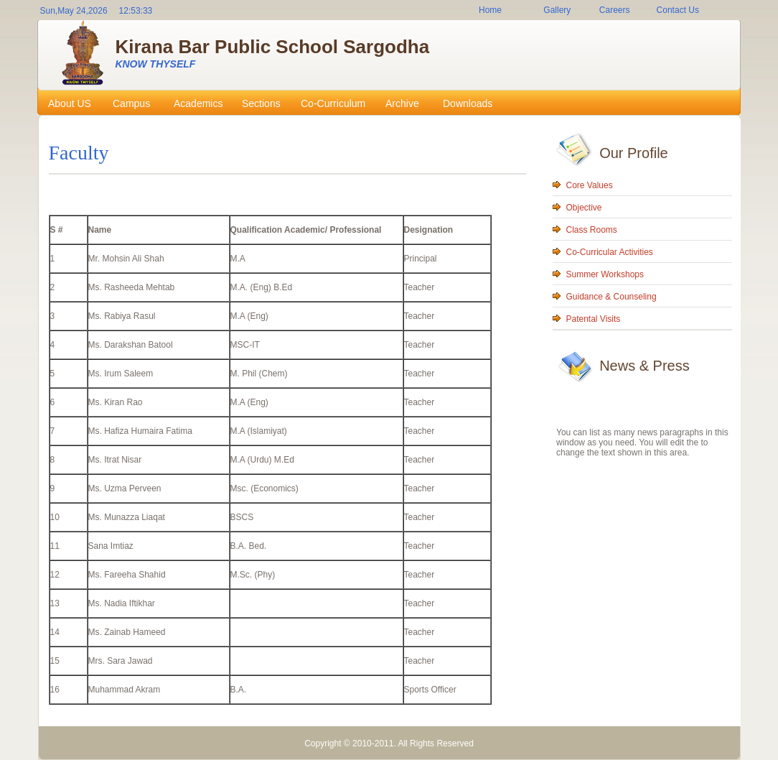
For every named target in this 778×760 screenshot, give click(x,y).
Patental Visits (593, 319)
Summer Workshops (605, 274)
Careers (614, 10)
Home (490, 10)
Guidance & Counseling (611, 297)
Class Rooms (591, 230)
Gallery (557, 10)
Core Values (589, 185)
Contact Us (678, 10)
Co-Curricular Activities (609, 252)
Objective (584, 208)
